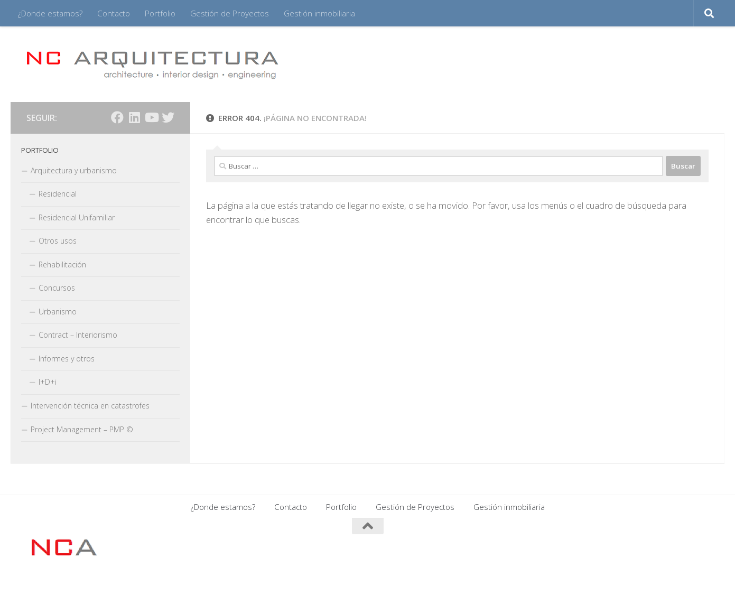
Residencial (58, 194)
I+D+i (48, 382)
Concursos (57, 288)
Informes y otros (67, 359)
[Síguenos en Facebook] (117, 117)
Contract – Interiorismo (78, 335)
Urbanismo (58, 311)
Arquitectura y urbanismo (74, 170)
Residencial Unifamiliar (77, 217)
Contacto (113, 13)
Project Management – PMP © (82, 429)
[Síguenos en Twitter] (168, 117)
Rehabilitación (62, 264)
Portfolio (160, 13)
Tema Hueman (155, 591)
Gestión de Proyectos (229, 13)
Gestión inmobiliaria (319, 13)
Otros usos (58, 241)
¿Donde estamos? (50, 13)
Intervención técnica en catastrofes (90, 406)
